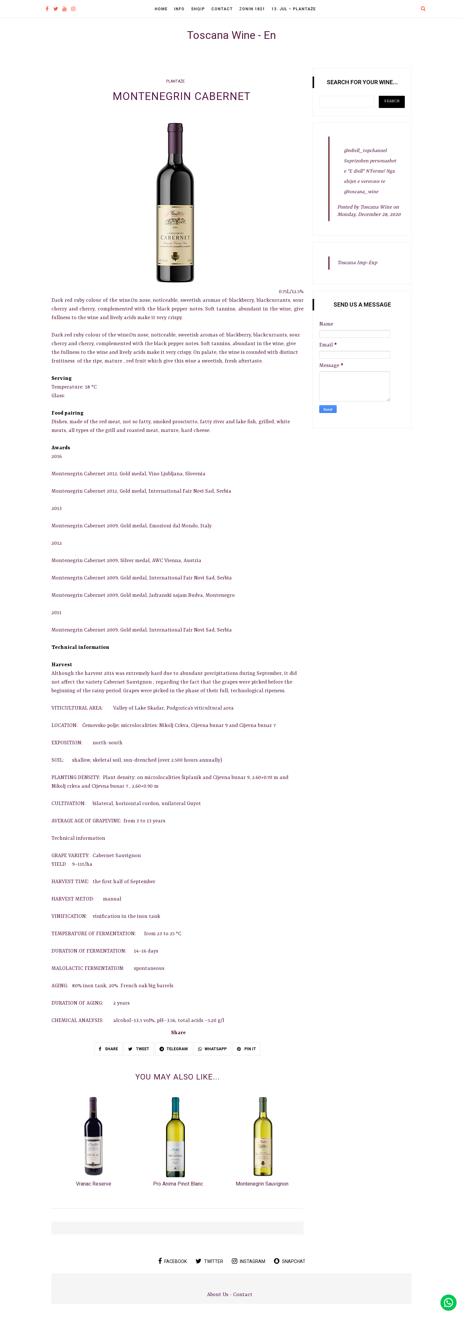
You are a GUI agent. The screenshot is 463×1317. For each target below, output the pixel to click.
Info (179, 9)
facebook (172, 1261)
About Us (218, 1295)
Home (161, 9)
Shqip (198, 9)
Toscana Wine (376, 207)
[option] (93, 1144)
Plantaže (175, 81)
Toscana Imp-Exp (357, 263)
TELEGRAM (173, 1049)
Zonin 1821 (252, 9)
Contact (222, 9)
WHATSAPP (212, 1049)
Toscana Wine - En (231, 35)
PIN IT (246, 1049)
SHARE (108, 1049)
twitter (209, 1261)
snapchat (289, 1261)
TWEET (138, 1049)
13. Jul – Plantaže (293, 9)
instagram (248, 1261)
